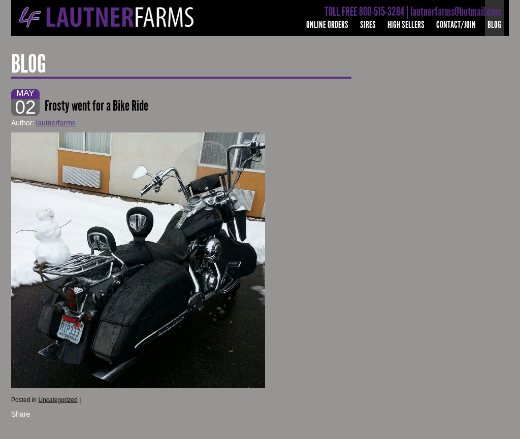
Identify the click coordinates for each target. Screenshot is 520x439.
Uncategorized (57, 399)
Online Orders (327, 24)
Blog (494, 24)
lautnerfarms (56, 123)
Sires (368, 24)
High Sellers (406, 24)
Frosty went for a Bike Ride (96, 106)
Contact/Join (456, 24)
